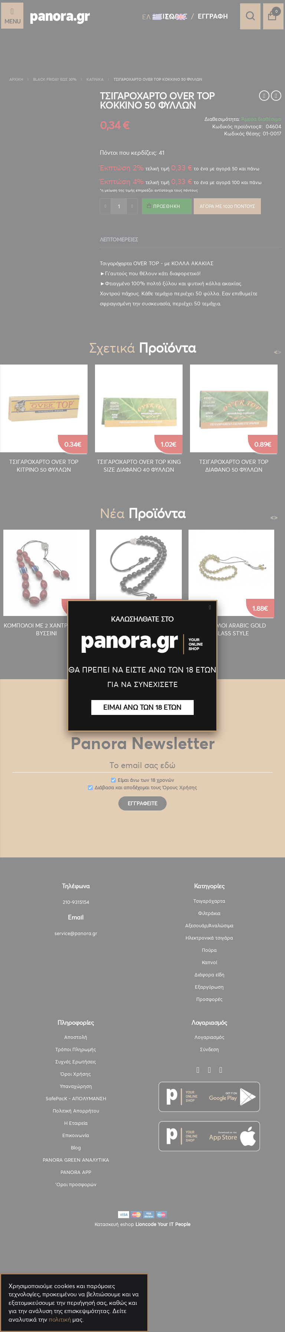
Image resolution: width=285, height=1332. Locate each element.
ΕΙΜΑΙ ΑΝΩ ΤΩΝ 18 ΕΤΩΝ (142, 707)
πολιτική (60, 1319)
